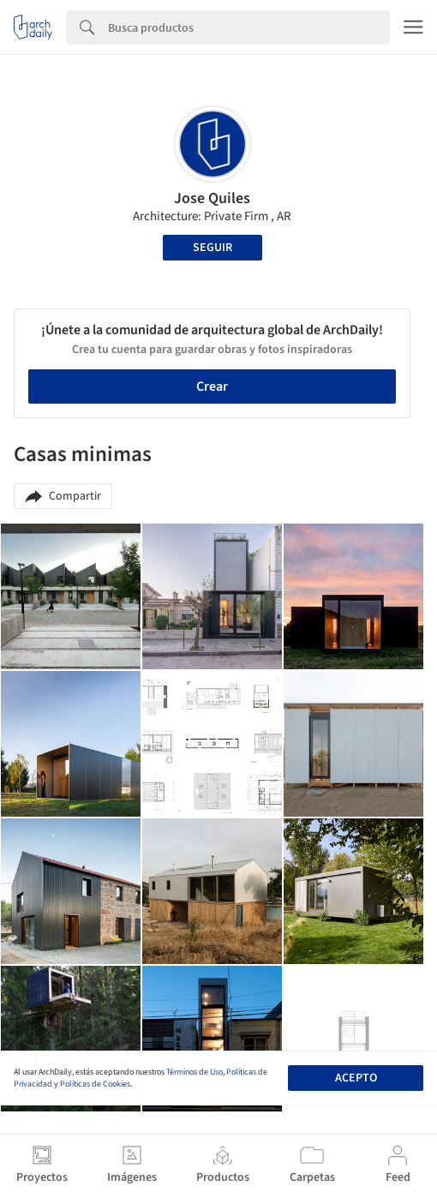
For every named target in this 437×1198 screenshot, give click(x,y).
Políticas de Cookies (95, 1084)
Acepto (356, 1078)
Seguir (212, 247)
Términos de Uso (194, 1072)
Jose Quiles (212, 198)
